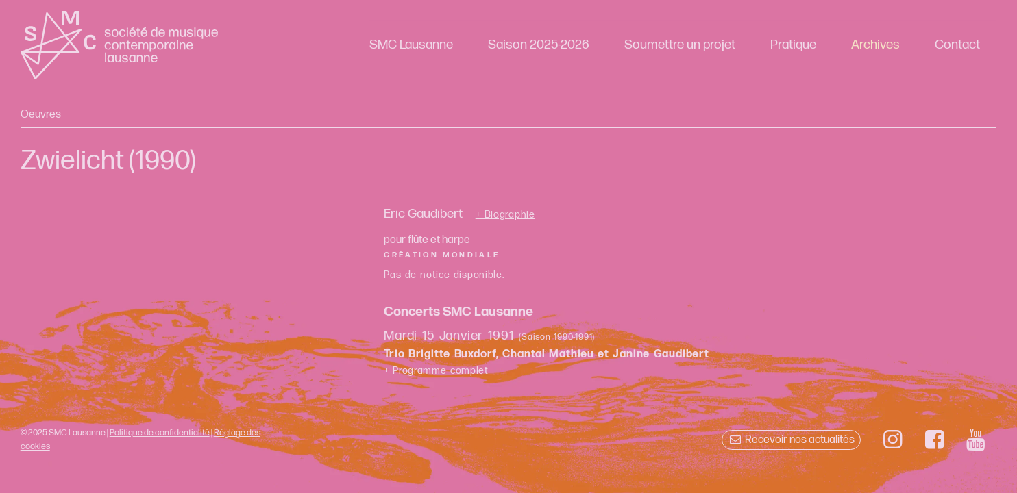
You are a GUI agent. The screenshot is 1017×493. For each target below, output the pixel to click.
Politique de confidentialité (160, 432)
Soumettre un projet (679, 45)
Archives (875, 45)
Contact (957, 45)
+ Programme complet (436, 371)
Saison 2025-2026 (538, 45)
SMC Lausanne (411, 45)
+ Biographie (505, 215)
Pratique (793, 45)
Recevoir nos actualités (791, 439)
